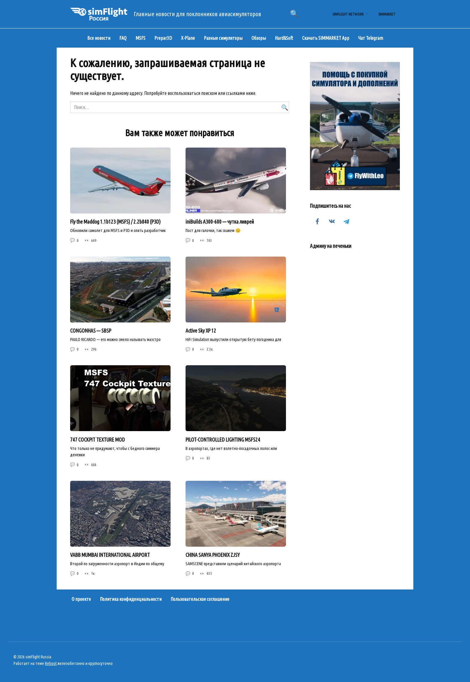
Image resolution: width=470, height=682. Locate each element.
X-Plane (188, 38)
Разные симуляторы (223, 38)
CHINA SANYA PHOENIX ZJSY (213, 555)
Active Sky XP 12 (201, 331)
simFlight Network (348, 14)
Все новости (98, 38)
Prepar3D (163, 38)
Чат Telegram (370, 38)
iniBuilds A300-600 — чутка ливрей (220, 222)
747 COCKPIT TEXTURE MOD (97, 439)
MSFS (140, 38)
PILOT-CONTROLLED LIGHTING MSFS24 (223, 439)
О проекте (81, 599)
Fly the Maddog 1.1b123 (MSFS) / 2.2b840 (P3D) (115, 222)
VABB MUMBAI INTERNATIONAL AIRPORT (110, 555)
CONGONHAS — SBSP (90, 331)
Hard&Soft (284, 38)
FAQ (122, 38)
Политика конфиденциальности (131, 599)
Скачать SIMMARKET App (325, 38)
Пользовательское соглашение (200, 599)
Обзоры (258, 38)
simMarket (386, 14)
